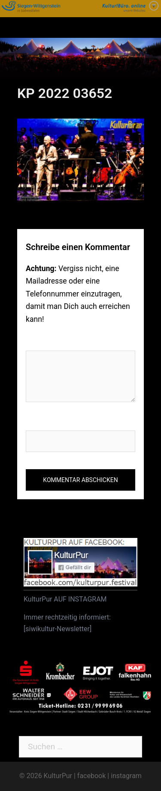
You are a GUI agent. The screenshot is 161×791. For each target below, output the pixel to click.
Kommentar (50, 341)
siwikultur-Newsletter (57, 629)
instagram (126, 776)
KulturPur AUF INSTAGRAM (65, 599)
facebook (91, 776)
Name (37, 421)
